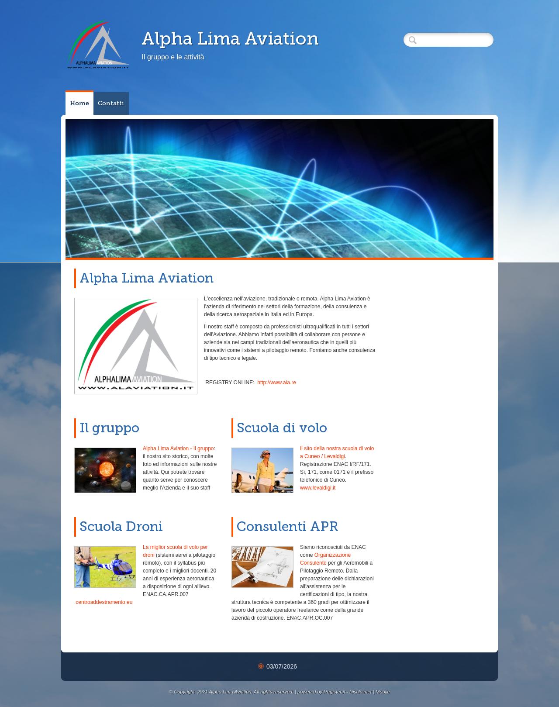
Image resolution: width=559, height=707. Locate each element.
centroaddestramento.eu (104, 602)
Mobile (383, 691)
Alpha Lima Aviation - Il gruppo (178, 448)
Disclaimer (360, 691)
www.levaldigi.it (317, 488)
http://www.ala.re (276, 382)
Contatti (111, 103)
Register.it (334, 691)
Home (79, 103)
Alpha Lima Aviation (229, 38)
